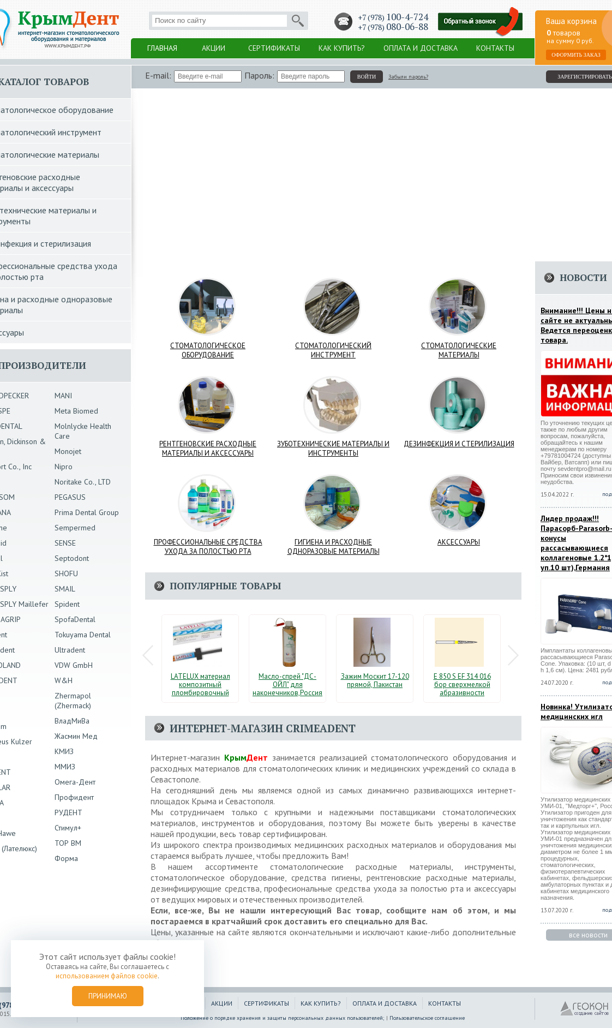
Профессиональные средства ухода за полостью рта (208, 546)
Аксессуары (458, 542)
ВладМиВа (72, 721)
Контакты (495, 48)
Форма (66, 858)
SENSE (65, 543)
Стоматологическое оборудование (207, 350)
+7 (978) (393, 17)
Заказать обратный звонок (480, 22)
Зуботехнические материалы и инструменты (333, 448)
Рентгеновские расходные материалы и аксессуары (207, 448)
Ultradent (70, 650)
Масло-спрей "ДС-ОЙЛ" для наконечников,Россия (287, 684)
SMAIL (65, 589)
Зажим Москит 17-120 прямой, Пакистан (375, 680)
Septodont (72, 558)
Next (513, 655)
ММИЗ (65, 767)
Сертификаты (274, 48)
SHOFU (66, 573)
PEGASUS (70, 497)
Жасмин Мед (76, 736)
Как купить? (342, 48)
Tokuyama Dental (83, 634)
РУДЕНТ (68, 812)
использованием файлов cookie (107, 976)
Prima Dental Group (87, 512)
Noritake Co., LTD (83, 482)
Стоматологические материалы (458, 350)
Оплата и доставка (420, 48)
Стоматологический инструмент (333, 350)
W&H (64, 680)
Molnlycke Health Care (83, 431)
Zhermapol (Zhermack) (73, 700)
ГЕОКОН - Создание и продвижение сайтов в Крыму (584, 1009)
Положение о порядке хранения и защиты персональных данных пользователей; (283, 1017)
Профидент (74, 797)
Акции (213, 48)
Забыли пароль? (408, 76)
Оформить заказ (576, 55)
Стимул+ (68, 828)
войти (366, 77)
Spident (67, 604)
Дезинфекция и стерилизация (459, 444)
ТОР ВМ (68, 843)
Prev (148, 655)
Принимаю (107, 996)
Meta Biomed (76, 411)
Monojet (68, 451)
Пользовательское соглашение (427, 1017)
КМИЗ (64, 751)
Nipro (64, 466)
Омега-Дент (75, 782)
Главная (162, 48)
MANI (63, 396)
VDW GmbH (74, 665)
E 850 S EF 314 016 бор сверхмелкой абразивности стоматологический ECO (462, 693)
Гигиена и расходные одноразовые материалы (333, 546)
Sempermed (75, 528)
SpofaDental (75, 619)
